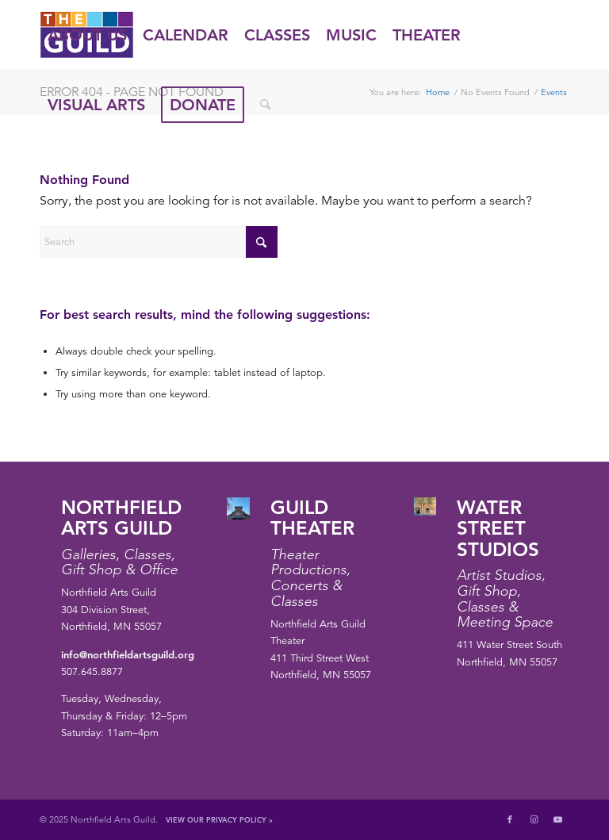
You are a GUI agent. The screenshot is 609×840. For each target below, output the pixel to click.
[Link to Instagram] (534, 819)
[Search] (265, 105)
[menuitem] (87, 35)
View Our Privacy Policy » (219, 819)
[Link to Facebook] (510, 819)
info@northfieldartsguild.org (127, 654)
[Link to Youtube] (557, 819)
